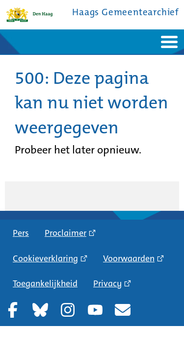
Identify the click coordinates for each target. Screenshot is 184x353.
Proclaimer (65, 233)
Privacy (107, 283)
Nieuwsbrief (123, 310)
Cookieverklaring (45, 258)
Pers (21, 233)
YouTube (95, 310)
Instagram (68, 310)
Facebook (13, 310)
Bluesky (40, 310)
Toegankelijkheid (45, 283)
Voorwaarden (129, 258)
